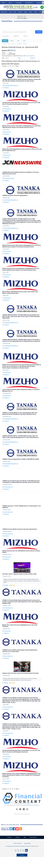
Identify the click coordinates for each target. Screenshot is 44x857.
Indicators (25, 36)
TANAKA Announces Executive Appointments (15, 195)
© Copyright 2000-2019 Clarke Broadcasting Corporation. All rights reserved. (22, 846)
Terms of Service (18, 843)
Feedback (22, 855)
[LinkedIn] (23, 809)
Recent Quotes (6, 36)
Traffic (35, 12)
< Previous (4, 66)
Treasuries (25, 43)
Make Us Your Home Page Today (10, 824)
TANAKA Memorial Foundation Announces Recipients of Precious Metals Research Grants (20, 173)
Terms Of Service (35, 805)
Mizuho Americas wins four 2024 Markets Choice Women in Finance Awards (21, 551)
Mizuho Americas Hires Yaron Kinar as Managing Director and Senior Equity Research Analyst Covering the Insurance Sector (21, 126)
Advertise (18, 837)
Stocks (12, 40)
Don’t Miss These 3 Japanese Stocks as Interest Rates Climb (19, 574)
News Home (4, 12)
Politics (40, 12)
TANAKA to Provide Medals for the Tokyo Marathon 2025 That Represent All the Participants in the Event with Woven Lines (19, 413)
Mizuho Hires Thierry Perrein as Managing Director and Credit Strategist (19, 625)
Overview (5, 43)
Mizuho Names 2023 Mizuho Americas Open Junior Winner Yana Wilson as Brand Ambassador (20, 292)
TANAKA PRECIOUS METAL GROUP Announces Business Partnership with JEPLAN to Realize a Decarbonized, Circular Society (21, 80)
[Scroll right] (43, 2)
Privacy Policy (26, 805)
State (14, 12)
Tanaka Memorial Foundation (9, 178)
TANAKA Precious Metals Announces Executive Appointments (19, 529)
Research (32, 58)
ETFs (18, 40)
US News (20, 12)
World (25, 12)
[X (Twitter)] (16, 809)
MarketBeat (6, 585)
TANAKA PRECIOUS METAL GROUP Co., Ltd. (11, 85)
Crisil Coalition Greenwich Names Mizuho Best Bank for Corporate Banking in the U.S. (20, 390)
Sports (10, 2)
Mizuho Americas (8, 108)
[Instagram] (27, 809)
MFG (13, 50)
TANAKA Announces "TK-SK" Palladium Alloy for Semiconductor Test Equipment (21, 506)
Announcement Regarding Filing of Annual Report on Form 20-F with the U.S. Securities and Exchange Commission (21, 103)
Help (25, 837)
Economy (13, 585)
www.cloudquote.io (32, 802)
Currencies (13, 43)
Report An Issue (33, 837)
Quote (6, 58)
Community (19, 2)
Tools (24, 40)
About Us (9, 837)
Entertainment (29, 2)
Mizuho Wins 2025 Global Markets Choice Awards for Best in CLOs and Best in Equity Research (22, 149)
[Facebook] (20, 809)
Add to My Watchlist (30, 55)
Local (10, 12)
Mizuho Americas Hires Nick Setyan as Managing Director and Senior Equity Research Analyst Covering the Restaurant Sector (21, 246)
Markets (5, 40)
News (3, 2)
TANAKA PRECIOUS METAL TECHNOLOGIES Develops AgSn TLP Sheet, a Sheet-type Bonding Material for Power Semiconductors (20, 436)
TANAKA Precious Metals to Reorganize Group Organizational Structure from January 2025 (19, 650)
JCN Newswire (6, 87)
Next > (17, 66)
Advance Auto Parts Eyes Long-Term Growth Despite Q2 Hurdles (20, 673)
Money (30, 12)
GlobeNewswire (6, 134)
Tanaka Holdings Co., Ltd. (9, 533)
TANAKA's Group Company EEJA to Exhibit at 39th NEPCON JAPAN (20, 459)
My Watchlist (16, 36)
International (19, 43)
